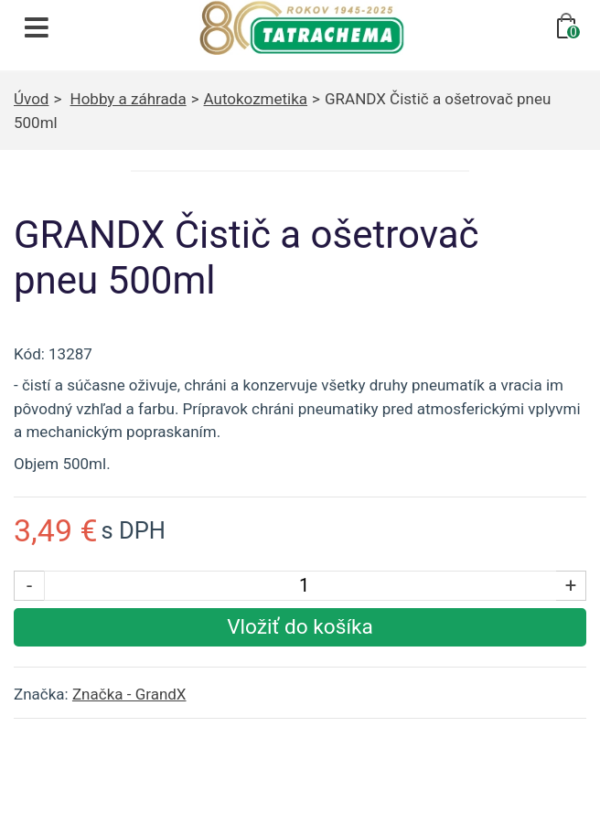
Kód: (29, 354)
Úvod (31, 99)
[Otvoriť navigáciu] (36, 27)
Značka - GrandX (129, 694)
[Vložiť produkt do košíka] (300, 627)
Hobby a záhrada (128, 99)
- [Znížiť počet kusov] (29, 585)
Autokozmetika (256, 99)
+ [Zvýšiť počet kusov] (571, 585)
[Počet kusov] (304, 586)
